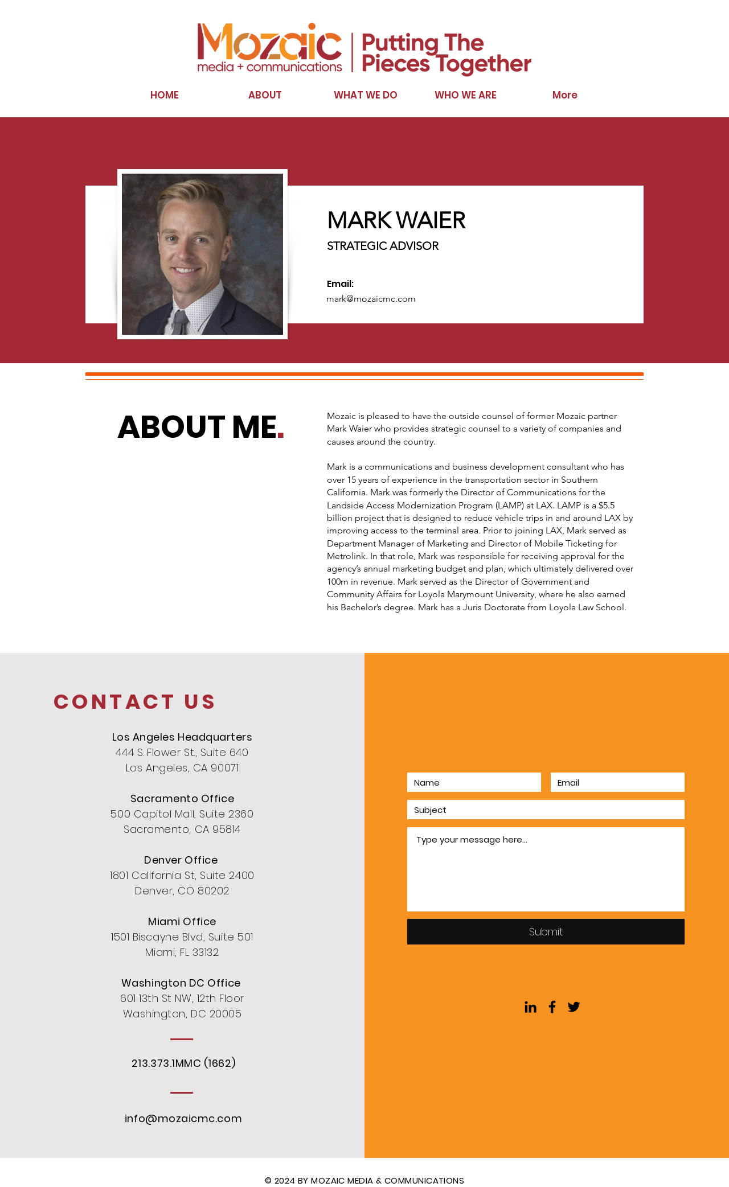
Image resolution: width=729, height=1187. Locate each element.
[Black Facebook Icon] (552, 1007)
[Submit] (546, 931)
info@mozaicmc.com (183, 1118)
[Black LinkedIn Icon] (530, 1007)
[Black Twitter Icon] (574, 1007)
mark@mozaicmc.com (371, 298)
